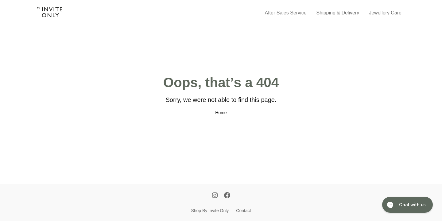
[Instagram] (215, 196)
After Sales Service (286, 12)
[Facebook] (227, 196)
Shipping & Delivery (337, 12)
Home (221, 112)
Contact (243, 210)
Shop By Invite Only (210, 210)
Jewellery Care (385, 12)
